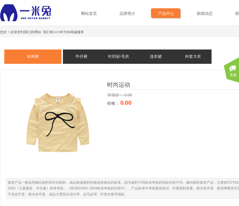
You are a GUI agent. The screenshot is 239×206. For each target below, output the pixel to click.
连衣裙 (156, 56)
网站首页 (89, 13)
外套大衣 (193, 56)
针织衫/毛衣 (118, 56)
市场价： (115, 95)
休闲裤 (33, 56)
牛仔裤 (81, 56)
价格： (113, 103)
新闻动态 (205, 13)
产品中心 (166, 13)
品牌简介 (128, 13)
